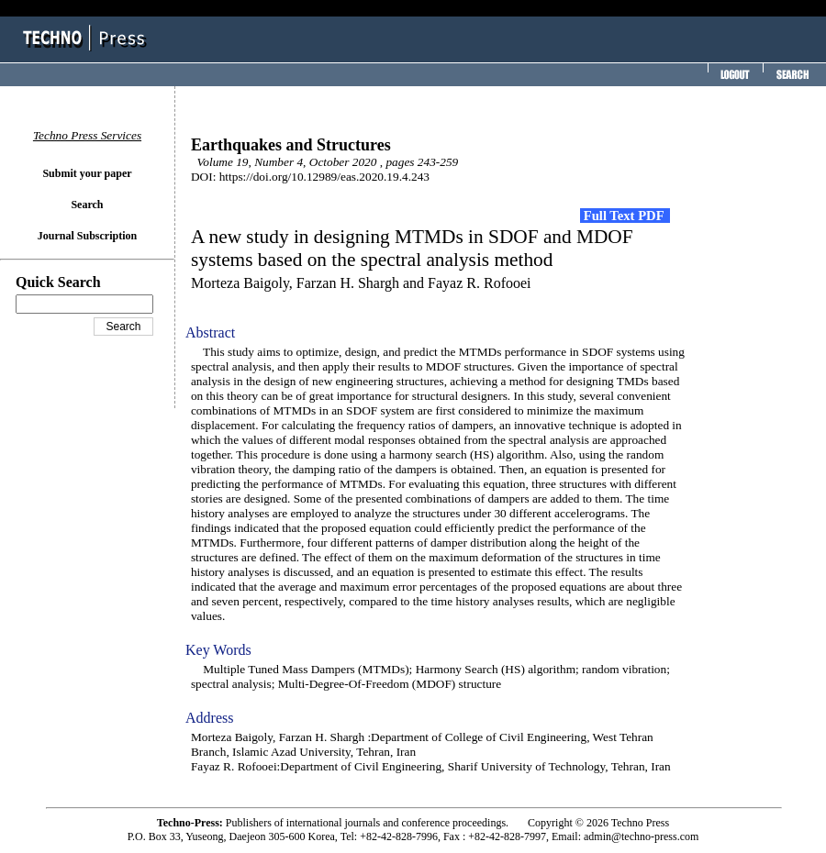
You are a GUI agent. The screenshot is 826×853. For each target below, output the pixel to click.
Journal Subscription (87, 235)
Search (87, 204)
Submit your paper (86, 173)
